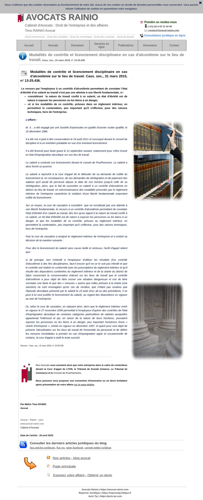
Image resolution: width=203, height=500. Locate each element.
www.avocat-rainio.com (32, 423)
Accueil (29, 45)
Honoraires (150, 45)
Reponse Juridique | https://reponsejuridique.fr (105, 493)
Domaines (77, 45)
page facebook (74, 447)
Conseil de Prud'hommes (67, 373)
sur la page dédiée (84, 384)
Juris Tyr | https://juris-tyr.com (105, 496)
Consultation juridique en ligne (164, 35)
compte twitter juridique (98, 447)
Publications (125, 45)
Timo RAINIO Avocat (40, 30)
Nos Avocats (43, 365)
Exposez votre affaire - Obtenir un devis (82, 475)
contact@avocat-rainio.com (163, 30)
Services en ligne (101, 45)
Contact (174, 45)
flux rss (61, 447)
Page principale (64, 466)
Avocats (53, 45)
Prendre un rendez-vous (160, 22)
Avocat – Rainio (31, 419)
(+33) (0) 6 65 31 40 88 (160, 26)
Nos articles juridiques (42, 447)
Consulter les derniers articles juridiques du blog (68, 443)
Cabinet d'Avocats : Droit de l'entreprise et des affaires (66, 25)
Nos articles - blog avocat (71, 458)
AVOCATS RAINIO (62, 17)
